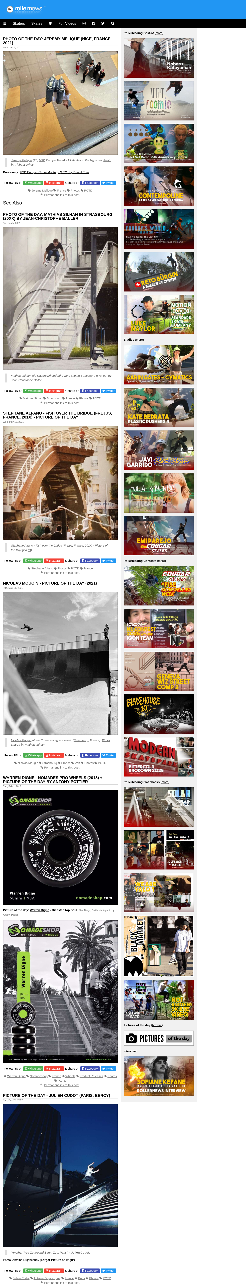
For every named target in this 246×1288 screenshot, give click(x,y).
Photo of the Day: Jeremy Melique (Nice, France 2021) (56, 41)
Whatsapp (35, 182)
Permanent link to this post (61, 195)
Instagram (55, 182)
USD (42, 160)
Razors (42, 375)
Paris (81, 1278)
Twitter (110, 182)
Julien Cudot (80, 1252)
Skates (36, 23)
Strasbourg (88, 375)
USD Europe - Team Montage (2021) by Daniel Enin (54, 172)
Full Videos (67, 23)
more (159, 33)
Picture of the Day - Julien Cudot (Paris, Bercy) (56, 1095)
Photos (75, 190)
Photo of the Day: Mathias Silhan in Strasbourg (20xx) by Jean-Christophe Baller (57, 216)
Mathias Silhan (21, 375)
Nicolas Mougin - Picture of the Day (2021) (50, 583)
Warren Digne (39, 910)
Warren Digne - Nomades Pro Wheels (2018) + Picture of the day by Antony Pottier (52, 780)
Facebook (91, 182)
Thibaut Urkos (24, 164)
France (61, 190)
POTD (88, 190)
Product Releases (91, 1076)
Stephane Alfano (22, 545)
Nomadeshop (38, 1076)
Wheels (70, 1076)
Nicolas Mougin (21, 740)
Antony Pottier (10, 914)
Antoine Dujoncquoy (46, 1278)
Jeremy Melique (21, 160)
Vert (77, 763)
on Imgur (57, 1260)
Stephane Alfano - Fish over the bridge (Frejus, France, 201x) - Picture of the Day (57, 415)
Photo (107, 160)
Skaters (19, 23)
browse (157, 1025)
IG (29, 550)
